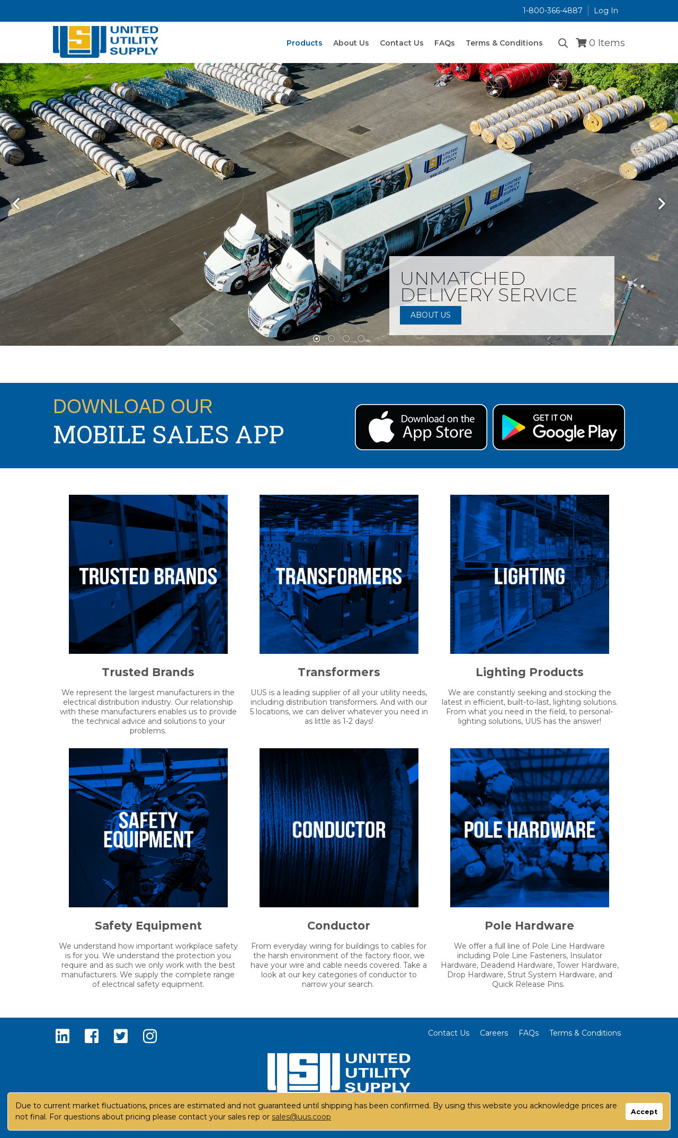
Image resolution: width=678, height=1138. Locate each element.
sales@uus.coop (301, 1117)
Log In (606, 10)
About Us (431, 315)
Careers (494, 1033)
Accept (644, 1112)
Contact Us (448, 1033)
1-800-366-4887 (553, 10)
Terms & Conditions (585, 1033)
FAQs (529, 1033)
